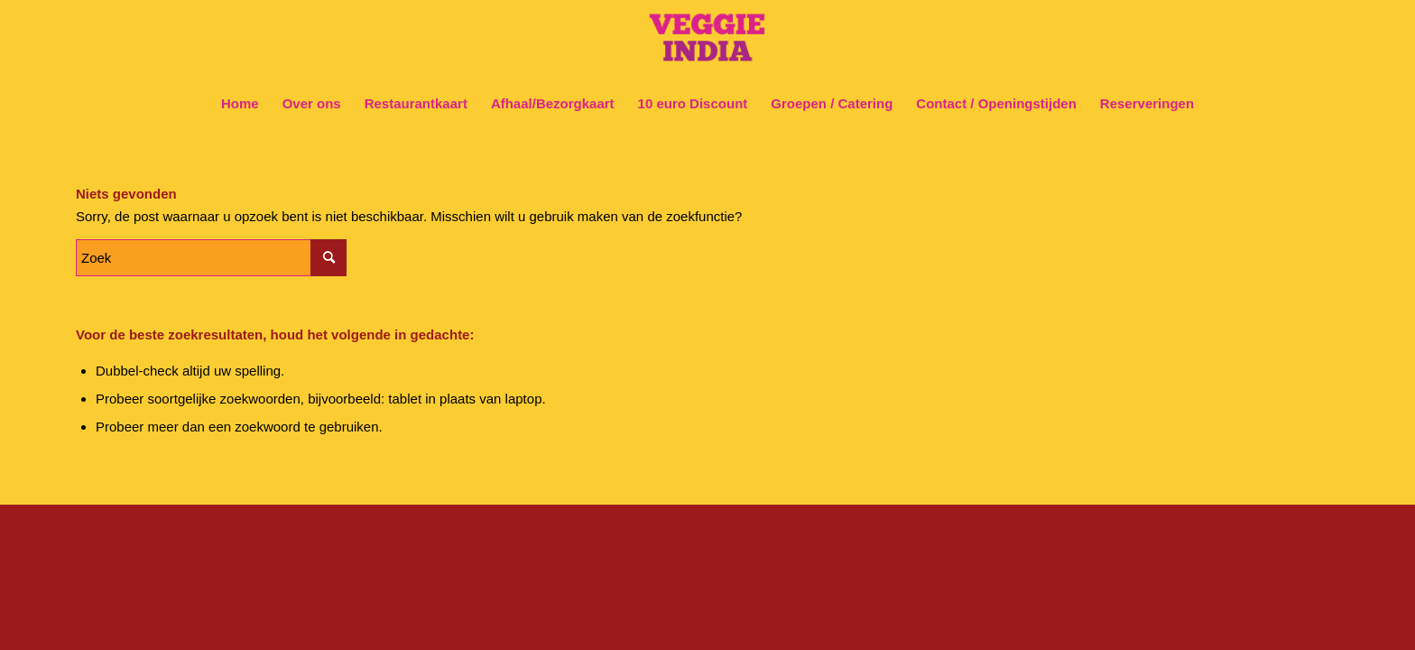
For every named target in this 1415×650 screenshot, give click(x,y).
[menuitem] (240, 103)
